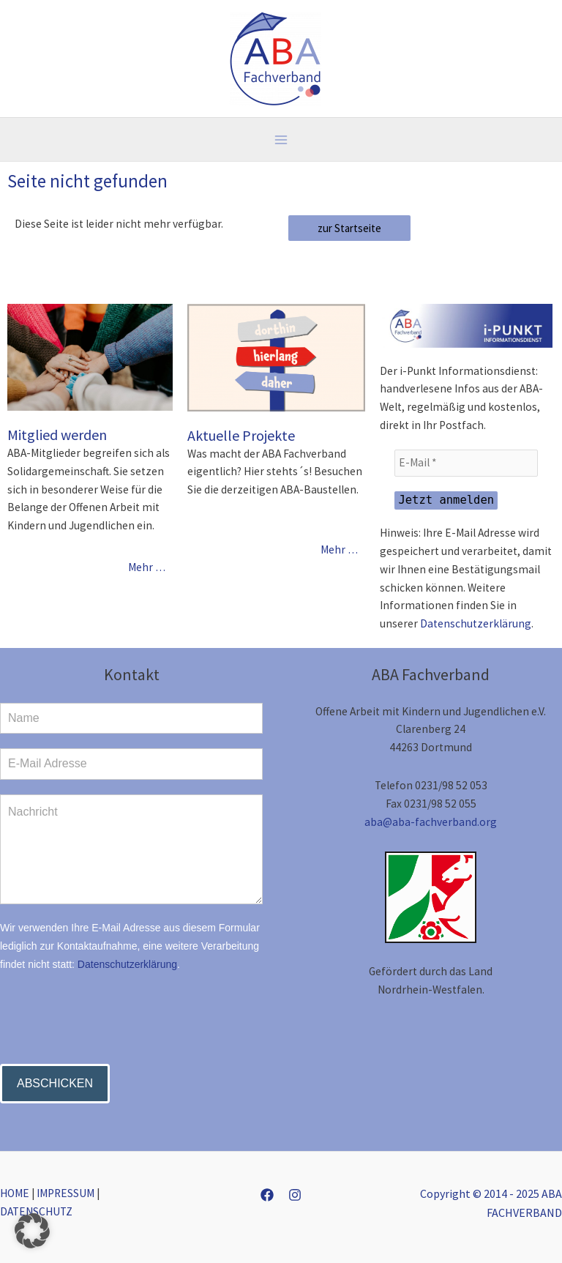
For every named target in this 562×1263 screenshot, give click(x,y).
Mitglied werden (57, 434)
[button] (32, 1231)
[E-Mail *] (466, 463)
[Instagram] (294, 1194)
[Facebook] (267, 1194)
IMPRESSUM (65, 1193)
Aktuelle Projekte (241, 435)
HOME (14, 1193)
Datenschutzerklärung (475, 623)
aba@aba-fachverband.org (430, 822)
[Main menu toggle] (280, 139)
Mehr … (146, 567)
